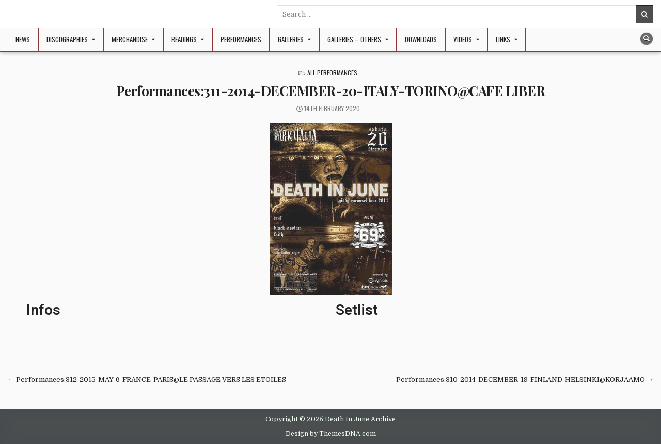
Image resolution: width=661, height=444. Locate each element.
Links (503, 39)
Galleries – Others (354, 39)
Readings (184, 39)
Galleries (291, 39)
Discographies (67, 39)
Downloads (421, 39)
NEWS (22, 39)
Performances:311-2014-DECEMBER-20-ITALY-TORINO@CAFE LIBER (330, 91)
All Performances (332, 72)
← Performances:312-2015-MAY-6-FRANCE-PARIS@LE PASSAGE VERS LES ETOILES (147, 380)
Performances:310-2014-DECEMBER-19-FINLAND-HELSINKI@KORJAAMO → (524, 380)
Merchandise (130, 39)
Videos (462, 39)
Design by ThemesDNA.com (331, 433)
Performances (241, 39)
